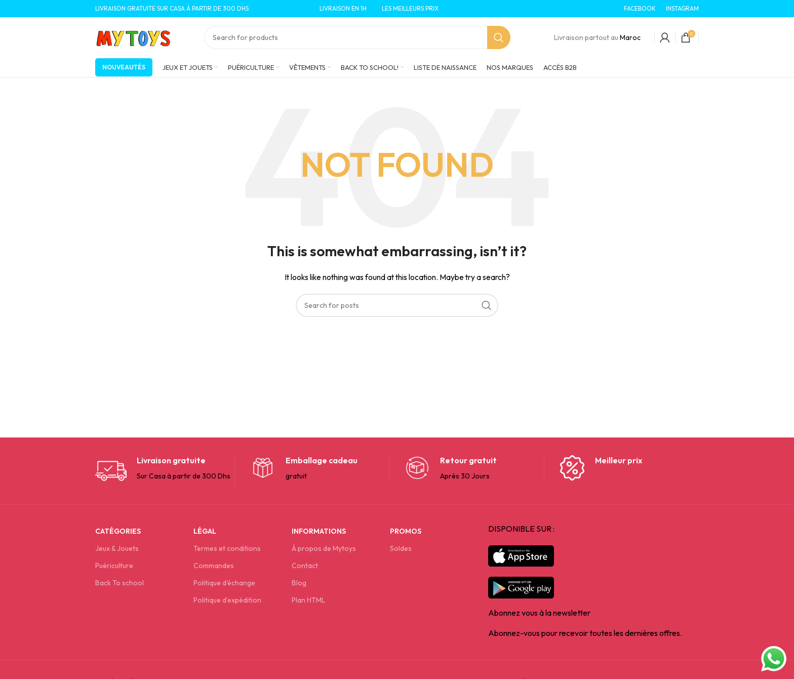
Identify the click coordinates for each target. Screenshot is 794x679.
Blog (299, 582)
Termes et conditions (227, 548)
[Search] (357, 37)
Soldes (401, 548)
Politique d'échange (224, 582)
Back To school (119, 582)
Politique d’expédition (227, 600)
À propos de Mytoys (324, 548)
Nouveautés (123, 67)
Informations (319, 531)
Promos (405, 531)
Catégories (118, 531)
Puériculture (114, 565)
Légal (204, 531)
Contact (305, 565)
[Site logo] (133, 36)
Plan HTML (308, 600)
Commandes (213, 565)
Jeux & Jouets (117, 548)
